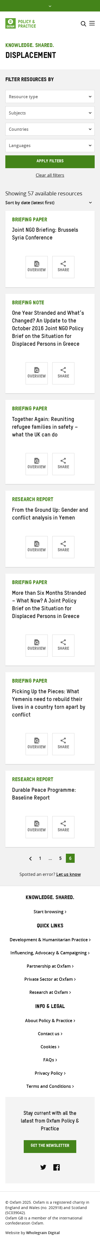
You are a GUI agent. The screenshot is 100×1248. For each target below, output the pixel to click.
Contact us (48, 1033)
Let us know (68, 874)
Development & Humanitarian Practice (49, 939)
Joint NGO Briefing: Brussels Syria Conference (45, 235)
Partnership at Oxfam (49, 966)
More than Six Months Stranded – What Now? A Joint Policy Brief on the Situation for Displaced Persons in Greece (49, 606)
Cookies (49, 1046)
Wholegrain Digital (43, 1232)
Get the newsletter (50, 1146)
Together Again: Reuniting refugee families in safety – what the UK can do (45, 428)
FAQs (48, 1059)
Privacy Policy (49, 1073)
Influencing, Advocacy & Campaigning (48, 952)
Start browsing (48, 911)
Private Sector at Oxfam (48, 979)
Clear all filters (50, 175)
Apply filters (50, 162)
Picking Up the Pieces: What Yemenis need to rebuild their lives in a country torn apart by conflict (48, 704)
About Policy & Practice (48, 1020)
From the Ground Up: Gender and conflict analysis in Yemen (50, 515)
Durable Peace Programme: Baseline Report (44, 795)
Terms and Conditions (48, 1086)
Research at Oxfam (48, 992)
